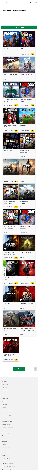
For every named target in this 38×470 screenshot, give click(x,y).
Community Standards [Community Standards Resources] (7, 410)
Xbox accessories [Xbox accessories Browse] (6, 392)
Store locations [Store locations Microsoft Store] (5, 435)
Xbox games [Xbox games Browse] (4, 387)
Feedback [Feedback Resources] (4, 407)
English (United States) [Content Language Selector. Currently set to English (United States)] (10, 463)
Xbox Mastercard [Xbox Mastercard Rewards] (6, 447)
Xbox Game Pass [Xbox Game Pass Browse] (5, 390)
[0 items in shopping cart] (31, 2)
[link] (11, 43)
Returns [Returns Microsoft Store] (4, 430)
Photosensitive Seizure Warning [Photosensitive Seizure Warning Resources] (9, 412)
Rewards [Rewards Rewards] (4, 444)
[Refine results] (19, 27)
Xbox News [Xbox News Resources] (4, 401)
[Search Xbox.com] (6, 2)
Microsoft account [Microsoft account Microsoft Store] (6, 424)
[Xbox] (4, 6)
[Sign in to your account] (35, 2)
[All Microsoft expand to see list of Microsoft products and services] (2, 2)
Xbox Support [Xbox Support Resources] (5, 404)
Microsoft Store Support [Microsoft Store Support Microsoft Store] (7, 427)
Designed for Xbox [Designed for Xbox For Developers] (6, 458)
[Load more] (19, 369)
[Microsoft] (19, 1)
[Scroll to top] (35, 369)
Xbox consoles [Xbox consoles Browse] (5, 384)
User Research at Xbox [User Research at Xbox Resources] (7, 415)
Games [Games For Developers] (3, 455)
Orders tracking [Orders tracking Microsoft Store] (5, 432)
